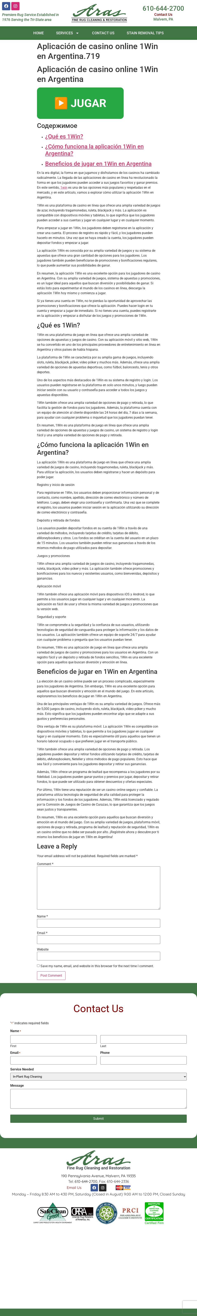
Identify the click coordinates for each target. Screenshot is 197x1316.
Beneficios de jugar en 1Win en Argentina (98, 163)
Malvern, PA (163, 19)
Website (42, 949)
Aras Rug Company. (58, 1312)
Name (42, 916)
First (13, 1046)
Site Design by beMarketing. (128, 1312)
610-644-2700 (163, 8)
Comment (45, 864)
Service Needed (22, 1069)
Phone (105, 1052)
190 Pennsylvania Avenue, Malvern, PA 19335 (98, 1176)
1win (63, 187)
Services (68, 33)
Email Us (74, 1187)
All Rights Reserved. (90, 1312)
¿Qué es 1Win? (64, 136)
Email (42, 933)
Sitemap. (158, 1312)
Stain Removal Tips (145, 33)
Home (38, 33)
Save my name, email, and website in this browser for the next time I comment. (97, 966)
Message (17, 1085)
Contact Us (163, 14)
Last (103, 1046)
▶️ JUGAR (80, 103)
